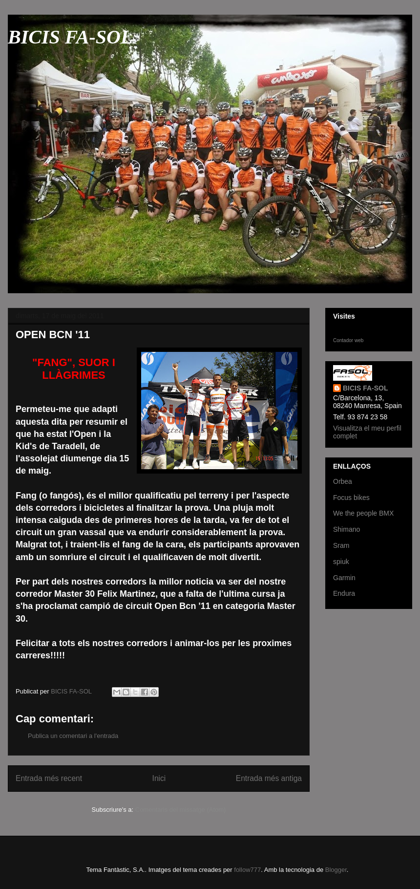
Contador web (348, 340)
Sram (341, 545)
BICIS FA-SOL (70, 37)
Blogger (336, 869)
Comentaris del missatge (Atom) (180, 809)
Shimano (346, 529)
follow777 (247, 869)
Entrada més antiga (269, 778)
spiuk (341, 561)
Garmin (344, 578)
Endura (344, 593)
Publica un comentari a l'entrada (73, 735)
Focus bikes (351, 497)
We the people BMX (363, 513)
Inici (159, 778)
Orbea (342, 481)
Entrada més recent (49, 778)
